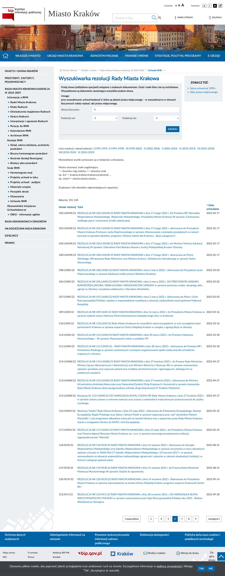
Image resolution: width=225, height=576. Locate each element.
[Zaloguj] (215, 17)
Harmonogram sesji (21, 172)
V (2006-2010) (169, 148)
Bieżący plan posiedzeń (23, 163)
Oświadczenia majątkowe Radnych (30, 111)
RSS (5, 557)
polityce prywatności (169, 566)
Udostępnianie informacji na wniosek (67, 537)
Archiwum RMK (19, 135)
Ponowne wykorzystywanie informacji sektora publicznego (112, 539)
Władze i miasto (27, 56)
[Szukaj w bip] (154, 18)
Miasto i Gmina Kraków (21, 71)
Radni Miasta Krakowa (23, 102)
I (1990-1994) (100, 148)
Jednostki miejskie (104, 56)
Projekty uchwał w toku (24, 177)
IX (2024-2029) (86, 152)
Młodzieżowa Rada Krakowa (25, 228)
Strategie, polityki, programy (178, 56)
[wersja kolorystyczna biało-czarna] (209, 5)
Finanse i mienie (136, 56)
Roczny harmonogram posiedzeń (28, 153)
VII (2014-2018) (205, 148)
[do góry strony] (215, 556)
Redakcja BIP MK (61, 553)
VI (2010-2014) (187, 148)
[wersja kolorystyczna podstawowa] (204, 5)
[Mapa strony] (184, 17)
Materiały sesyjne (20, 187)
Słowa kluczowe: (70, 109)
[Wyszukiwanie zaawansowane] (159, 17)
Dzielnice (11, 235)
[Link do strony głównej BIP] (55, 14)
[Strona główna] (6, 56)
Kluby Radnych (19, 107)
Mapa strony (9, 553)
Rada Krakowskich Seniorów (26, 221)
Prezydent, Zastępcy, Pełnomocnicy (19, 80)
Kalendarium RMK (20, 131)
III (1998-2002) (134, 148)
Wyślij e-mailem (154, 553)
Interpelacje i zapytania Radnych (29, 121)
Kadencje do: (129, 118)
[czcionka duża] (186, 5)
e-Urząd (214, 56)
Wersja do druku (187, 553)
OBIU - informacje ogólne (25, 214)
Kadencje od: (68, 118)
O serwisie (33, 553)
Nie (211, 568)
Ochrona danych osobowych (15, 537)
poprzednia (132, 519)
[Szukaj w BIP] (131, 18)
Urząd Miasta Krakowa (65, 56)
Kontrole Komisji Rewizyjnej (26, 158)
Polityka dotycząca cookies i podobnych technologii (202, 537)
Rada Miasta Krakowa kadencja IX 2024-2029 (27, 91)
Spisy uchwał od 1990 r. (203, 88)
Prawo (10, 243)
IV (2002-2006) (152, 148)
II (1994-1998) (116, 148)
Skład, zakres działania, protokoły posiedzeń (29, 147)
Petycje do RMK (19, 126)
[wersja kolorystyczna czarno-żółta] (215, 5)
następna (214, 519)
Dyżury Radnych (19, 116)
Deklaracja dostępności (154, 535)
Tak (201, 568)
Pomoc (31, 557)
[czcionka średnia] (179, 6)
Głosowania (17, 196)
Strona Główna (70, 70)
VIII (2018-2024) (67, 152)
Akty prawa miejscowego (204, 92)
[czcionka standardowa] (176, 6)
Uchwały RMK (18, 201)
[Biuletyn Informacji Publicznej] (91, 555)
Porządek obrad (19, 191)
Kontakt (56, 557)
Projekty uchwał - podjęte (25, 182)
